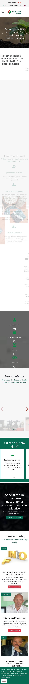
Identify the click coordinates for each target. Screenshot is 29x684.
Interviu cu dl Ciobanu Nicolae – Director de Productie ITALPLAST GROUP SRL (14, 664)
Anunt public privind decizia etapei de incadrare (14, 573)
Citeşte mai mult (14, 587)
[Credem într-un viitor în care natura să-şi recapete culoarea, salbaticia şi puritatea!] (10, 46)
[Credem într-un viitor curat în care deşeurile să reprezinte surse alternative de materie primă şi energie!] (13, 46)
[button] (13, 429)
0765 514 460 (9, 6)
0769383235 (17, 6)
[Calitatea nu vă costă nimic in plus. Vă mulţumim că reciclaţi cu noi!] (19, 46)
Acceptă (4, 681)
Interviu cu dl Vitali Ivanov (14, 618)
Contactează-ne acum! (14, 517)
